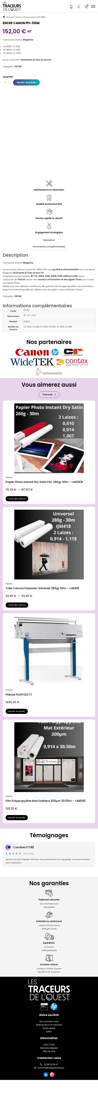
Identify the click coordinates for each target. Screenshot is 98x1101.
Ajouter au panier (26, 82)
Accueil (9, 17)
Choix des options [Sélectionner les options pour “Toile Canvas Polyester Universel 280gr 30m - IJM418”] (17, 605)
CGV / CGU (49, 1044)
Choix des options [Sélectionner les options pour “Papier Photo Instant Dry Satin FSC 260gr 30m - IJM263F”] (17, 498)
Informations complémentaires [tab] (49, 246)
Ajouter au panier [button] (16, 711)
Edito (49, 1031)
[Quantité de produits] (6, 82)
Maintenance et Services (49, 1024)
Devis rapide (49, 1028)
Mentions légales (49, 1047)
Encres (19, 17)
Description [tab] (49, 240)
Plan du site (49, 1051)
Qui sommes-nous (49, 1021)
